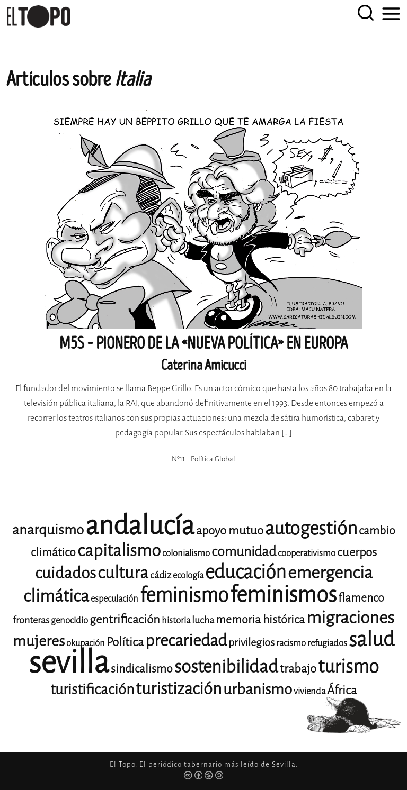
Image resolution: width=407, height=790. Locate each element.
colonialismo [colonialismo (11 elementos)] (186, 553)
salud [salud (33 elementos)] (371, 639)
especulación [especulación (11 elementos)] (114, 599)
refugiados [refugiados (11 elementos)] (327, 643)
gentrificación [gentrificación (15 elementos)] (125, 619)
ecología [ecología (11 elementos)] (188, 575)
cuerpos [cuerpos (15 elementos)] (357, 552)
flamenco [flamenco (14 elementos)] (361, 598)
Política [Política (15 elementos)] (125, 642)
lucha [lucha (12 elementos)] (203, 620)
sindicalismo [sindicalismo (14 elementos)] (142, 668)
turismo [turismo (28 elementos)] (348, 666)
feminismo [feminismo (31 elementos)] (184, 595)
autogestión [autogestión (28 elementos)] (311, 528)
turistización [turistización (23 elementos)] (179, 689)
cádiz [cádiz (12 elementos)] (160, 575)
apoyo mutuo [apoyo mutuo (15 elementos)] (229, 530)
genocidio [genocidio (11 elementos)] (69, 620)
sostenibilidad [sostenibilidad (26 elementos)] (226, 666)
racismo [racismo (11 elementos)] (291, 643)
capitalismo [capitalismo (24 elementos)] (119, 550)
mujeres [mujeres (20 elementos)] (39, 641)
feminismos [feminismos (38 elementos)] (283, 594)
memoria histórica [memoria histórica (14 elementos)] (260, 619)
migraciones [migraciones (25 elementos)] (350, 617)
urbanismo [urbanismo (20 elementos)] (257, 689)
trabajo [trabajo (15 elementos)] (298, 668)
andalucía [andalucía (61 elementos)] (139, 525)
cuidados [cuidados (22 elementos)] (65, 573)
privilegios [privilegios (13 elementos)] (251, 642)
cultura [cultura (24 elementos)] (123, 572)
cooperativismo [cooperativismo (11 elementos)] (306, 553)
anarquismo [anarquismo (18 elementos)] (48, 530)
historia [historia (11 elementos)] (176, 620)
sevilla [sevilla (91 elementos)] (69, 662)
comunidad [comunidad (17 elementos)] (243, 551)
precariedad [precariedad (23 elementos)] (186, 640)
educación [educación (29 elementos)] (245, 572)
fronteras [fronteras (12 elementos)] (31, 620)
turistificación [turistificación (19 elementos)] (92, 689)
